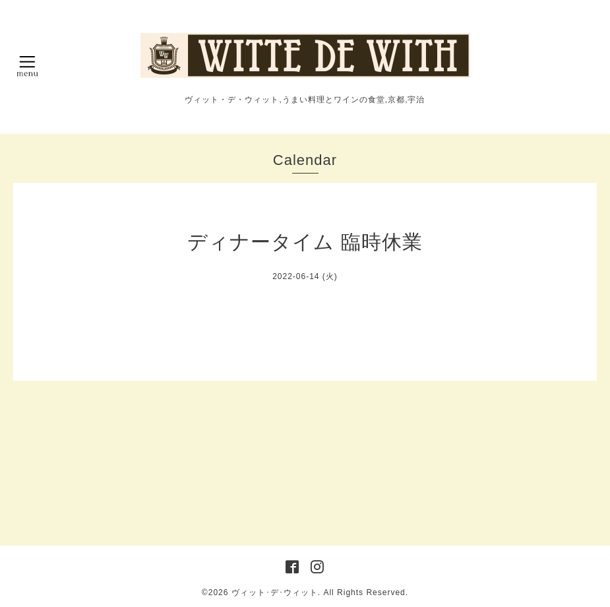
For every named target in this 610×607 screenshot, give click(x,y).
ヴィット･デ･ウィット (274, 592)
